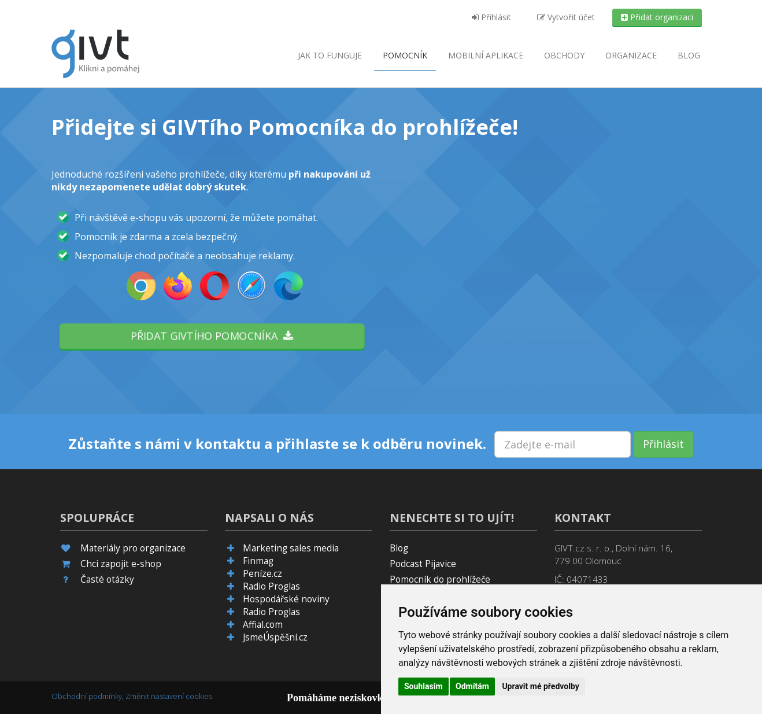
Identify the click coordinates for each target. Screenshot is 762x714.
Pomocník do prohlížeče (440, 579)
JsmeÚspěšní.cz (275, 637)
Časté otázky (107, 579)
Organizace (631, 55)
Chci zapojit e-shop (120, 564)
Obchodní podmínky (86, 696)
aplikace (485, 55)
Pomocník (405, 55)
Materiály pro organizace (133, 548)
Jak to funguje (330, 55)
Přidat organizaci (657, 17)
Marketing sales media (291, 548)
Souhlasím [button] (423, 686)
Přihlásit (491, 17)
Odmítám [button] (472, 686)
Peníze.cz (262, 574)
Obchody (564, 55)
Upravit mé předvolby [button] (540, 686)
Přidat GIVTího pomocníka (212, 336)
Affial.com (263, 625)
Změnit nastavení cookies (168, 696)
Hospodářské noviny (286, 599)
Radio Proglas (271, 586)
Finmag (258, 561)
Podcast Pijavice (423, 564)
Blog (689, 55)
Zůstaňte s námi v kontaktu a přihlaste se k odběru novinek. (277, 444)
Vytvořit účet (566, 17)
